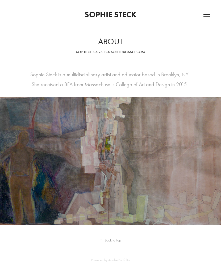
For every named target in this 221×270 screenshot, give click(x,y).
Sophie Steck (110, 14)
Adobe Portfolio (119, 260)
